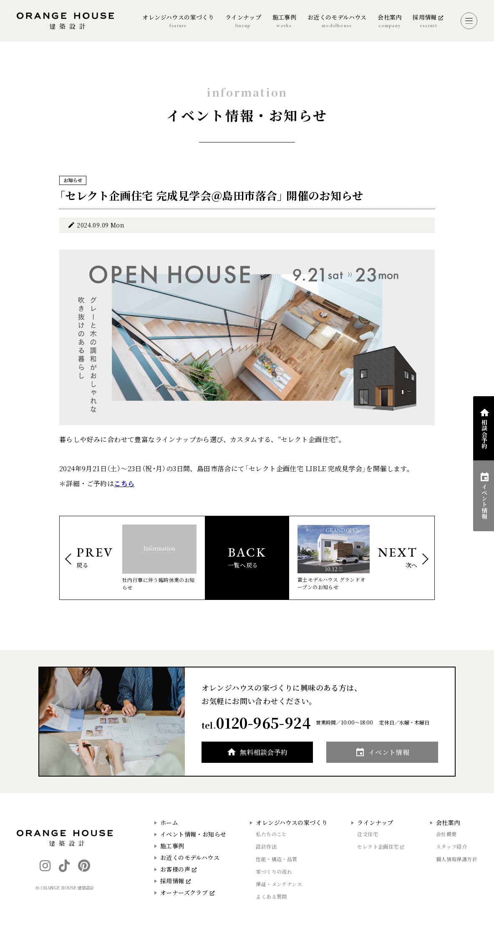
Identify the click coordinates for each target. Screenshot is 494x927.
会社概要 (446, 833)
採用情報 (175, 881)
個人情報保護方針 (456, 858)
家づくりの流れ (274, 871)
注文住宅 (367, 833)
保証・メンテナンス (279, 883)
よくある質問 (271, 896)
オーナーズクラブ (187, 892)
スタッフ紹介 (451, 846)
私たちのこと (271, 833)
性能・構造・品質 (276, 858)
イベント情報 (388, 752)
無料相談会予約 (264, 752)
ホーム (169, 822)
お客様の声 (178, 869)
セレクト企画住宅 (380, 846)
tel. (256, 722)
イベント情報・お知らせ (193, 834)
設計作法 (266, 846)
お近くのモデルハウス (189, 857)
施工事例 (172, 846)
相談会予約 (484, 434)
